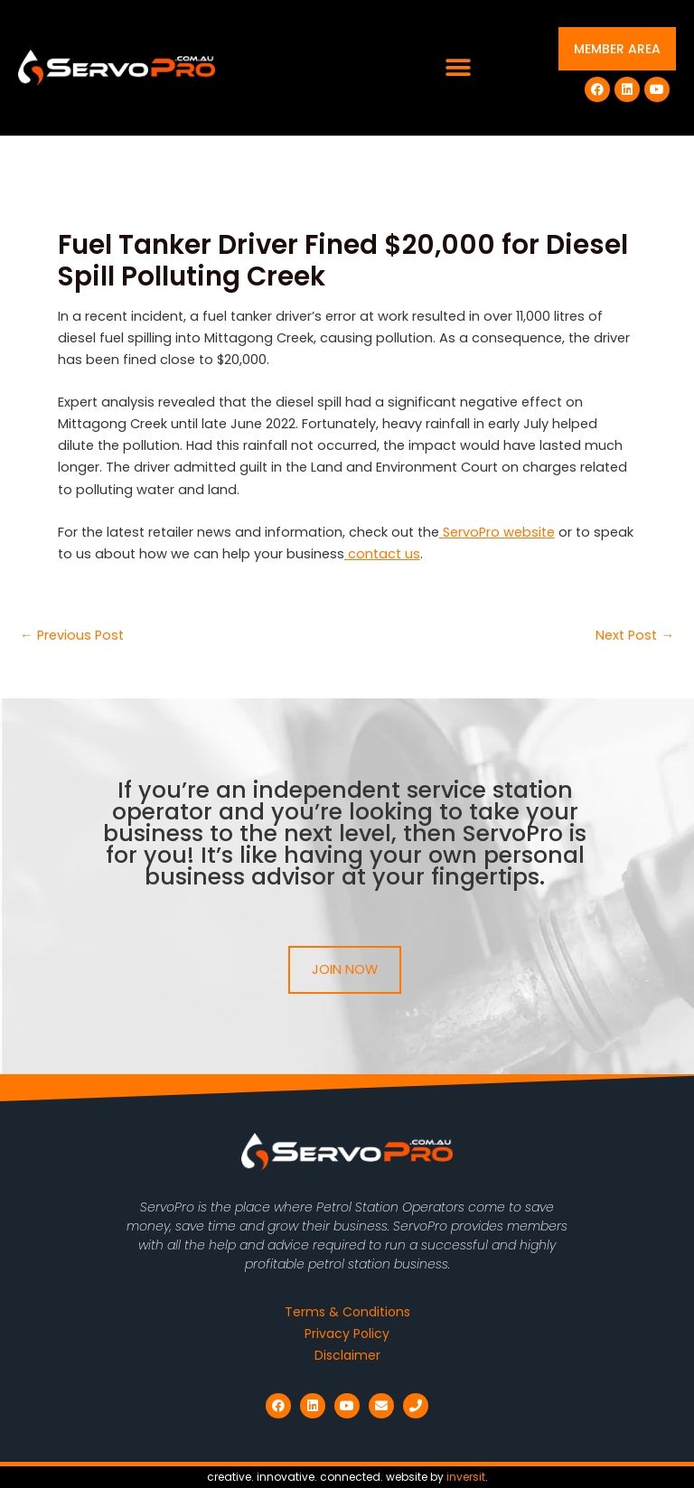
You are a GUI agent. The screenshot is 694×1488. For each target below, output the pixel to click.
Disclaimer (347, 1355)
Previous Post (72, 635)
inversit (465, 1476)
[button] (458, 68)
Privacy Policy (347, 1333)
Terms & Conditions (347, 1312)
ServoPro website (497, 532)
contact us (382, 554)
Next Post (635, 635)
